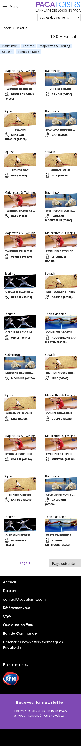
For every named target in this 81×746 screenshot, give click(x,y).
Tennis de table (28, 51)
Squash (7, 51)
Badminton (10, 45)
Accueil (9, 582)
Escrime (28, 45)
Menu (10, 6)
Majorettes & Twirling (55, 45)
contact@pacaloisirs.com (24, 599)
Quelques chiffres (18, 625)
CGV (7, 616)
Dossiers (9, 591)
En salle (21, 28)
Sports (6, 28)
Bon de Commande (20, 633)
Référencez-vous (16, 608)
